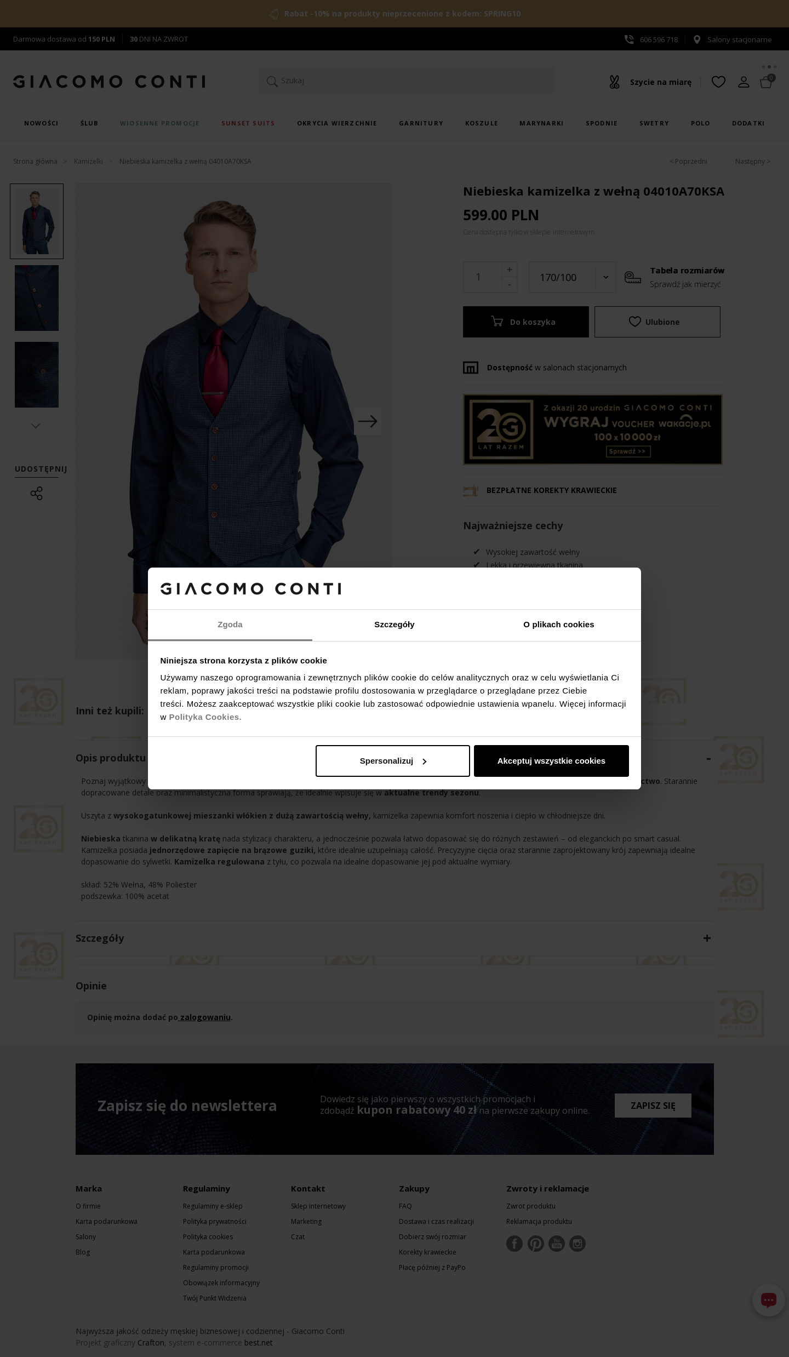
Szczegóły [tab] (394, 624)
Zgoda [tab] (230, 624)
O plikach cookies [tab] (558, 624)
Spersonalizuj (393, 760)
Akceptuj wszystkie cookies (552, 760)
